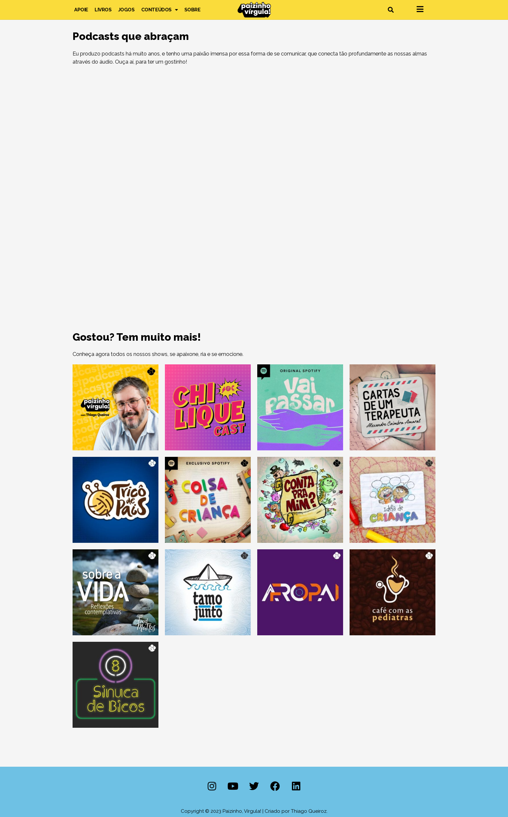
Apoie (81, 10)
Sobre (192, 10)
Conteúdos (159, 10)
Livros (103, 10)
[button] (390, 10)
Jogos (126, 10)
